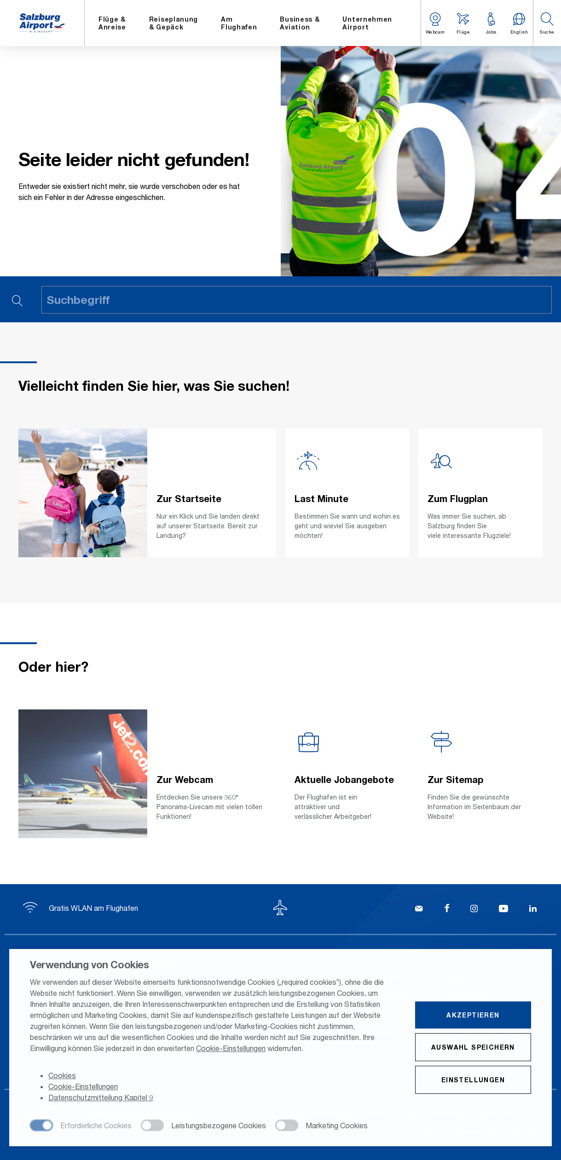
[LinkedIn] (533, 909)
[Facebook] (447, 909)
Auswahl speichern (473, 1048)
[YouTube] (503, 909)
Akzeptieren (472, 1016)
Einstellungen (473, 1081)
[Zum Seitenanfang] (280, 909)
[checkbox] (81, 1126)
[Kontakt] (419, 909)
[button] (547, 23)
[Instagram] (474, 909)
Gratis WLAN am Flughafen (80, 907)
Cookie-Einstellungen (231, 1049)
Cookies (62, 1076)
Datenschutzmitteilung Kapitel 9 (100, 1098)
